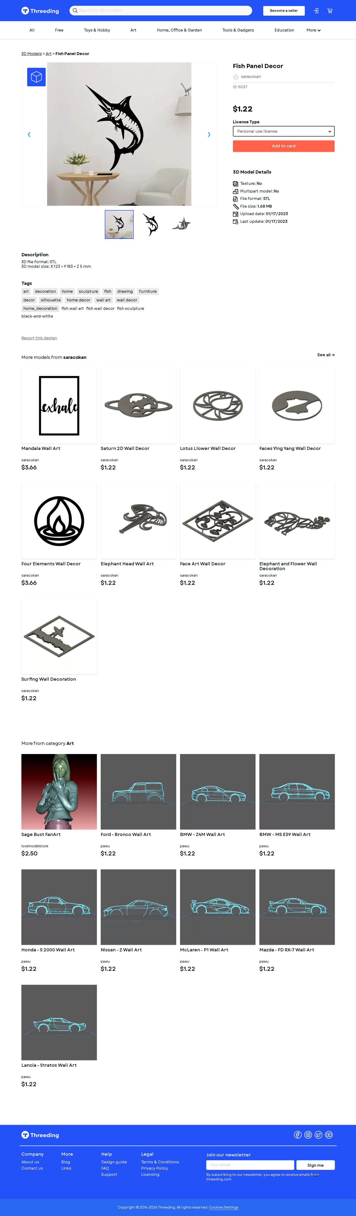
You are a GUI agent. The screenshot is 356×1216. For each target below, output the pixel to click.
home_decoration (40, 308)
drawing (125, 291)
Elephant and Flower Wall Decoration (288, 566)
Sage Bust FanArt (41, 835)
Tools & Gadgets (238, 30)
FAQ (105, 1168)
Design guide (114, 1162)
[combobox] (284, 131)
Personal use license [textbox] (257, 131)
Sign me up (315, 1166)
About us (30, 1162)
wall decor (127, 300)
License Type (246, 122)
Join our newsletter (228, 1155)
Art (134, 30)
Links (66, 1168)
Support (109, 1174)
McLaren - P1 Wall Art (204, 950)
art (26, 291)
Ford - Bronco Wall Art (126, 835)
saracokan (251, 76)
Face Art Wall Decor (202, 564)
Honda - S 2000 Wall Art (48, 950)
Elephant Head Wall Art (127, 564)
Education (284, 30)
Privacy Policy (154, 1168)
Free (59, 30)
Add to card (283, 146)
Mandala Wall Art (40, 449)
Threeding (40, 10)
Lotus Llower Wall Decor (208, 449)
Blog (65, 1162)
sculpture (88, 291)
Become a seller (284, 10)
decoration (45, 291)
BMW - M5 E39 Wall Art (285, 835)
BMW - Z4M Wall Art (202, 835)
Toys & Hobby (97, 30)
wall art (103, 300)
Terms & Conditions (160, 1162)
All (32, 30)
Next (209, 134)
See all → (326, 355)
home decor (78, 300)
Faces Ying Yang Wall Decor (290, 449)
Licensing (150, 1174)
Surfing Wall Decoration (48, 679)
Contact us (32, 1168)
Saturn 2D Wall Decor (125, 449)
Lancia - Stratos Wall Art (49, 1065)
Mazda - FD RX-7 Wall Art (286, 950)
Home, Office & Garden (179, 30)
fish (107, 291)
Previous (29, 134)
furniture (148, 291)
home (67, 291)
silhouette (51, 300)
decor (29, 300)
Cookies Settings (223, 1207)
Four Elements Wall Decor (51, 564)
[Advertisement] (284, 295)
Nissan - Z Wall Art (121, 950)
